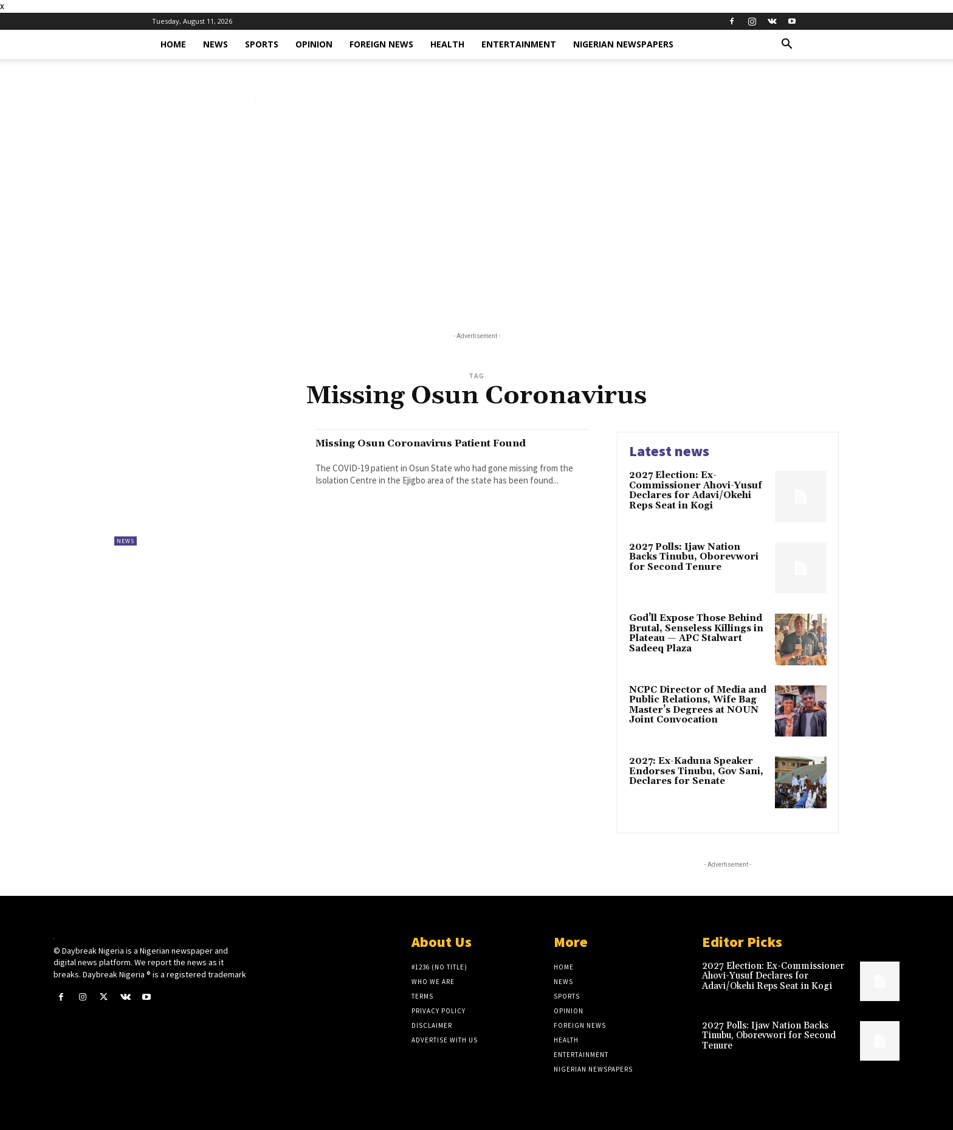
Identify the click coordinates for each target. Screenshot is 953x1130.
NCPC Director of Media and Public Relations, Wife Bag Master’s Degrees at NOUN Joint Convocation (697, 705)
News (215, 44)
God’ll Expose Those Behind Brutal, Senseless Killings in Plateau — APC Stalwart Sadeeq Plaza (696, 633)
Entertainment (518, 44)
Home (173, 44)
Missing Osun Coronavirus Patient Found (429, 450)
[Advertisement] (476, 219)
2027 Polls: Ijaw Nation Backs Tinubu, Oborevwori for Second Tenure (694, 557)
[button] (786, 45)
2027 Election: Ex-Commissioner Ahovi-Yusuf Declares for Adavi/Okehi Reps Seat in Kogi (695, 490)
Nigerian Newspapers (623, 44)
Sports (261, 44)
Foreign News (381, 44)
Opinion (313, 44)
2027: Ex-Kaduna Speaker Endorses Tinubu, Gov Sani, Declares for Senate (696, 771)
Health (447, 44)
